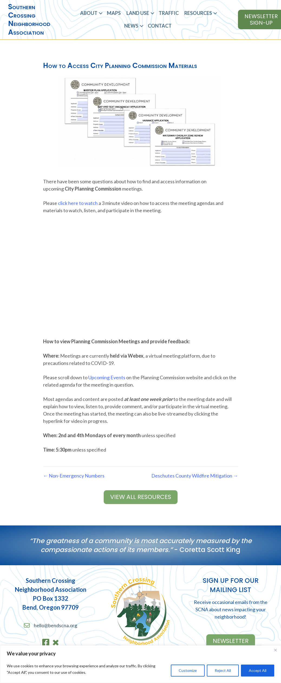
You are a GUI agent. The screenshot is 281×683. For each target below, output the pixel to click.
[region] (140, 664)
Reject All (223, 670)
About (88, 13)
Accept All (257, 670)
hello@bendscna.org (55, 625)
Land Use (137, 13)
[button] (100, 13)
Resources (198, 13)
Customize (188, 670)
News (131, 26)
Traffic (169, 13)
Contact (160, 26)
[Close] (275, 650)
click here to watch (78, 203)
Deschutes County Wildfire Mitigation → (194, 476)
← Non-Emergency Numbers (73, 476)
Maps (114, 13)
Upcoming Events (106, 377)
